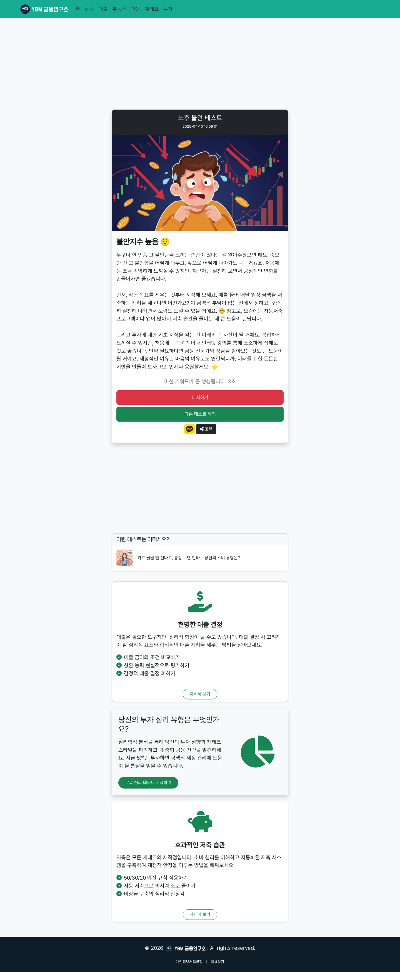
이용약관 (217, 962)
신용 (135, 9)
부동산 (119, 9)
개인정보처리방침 (189, 962)
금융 (89, 9)
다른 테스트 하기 (200, 414)
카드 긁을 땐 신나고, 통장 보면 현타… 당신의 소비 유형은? (189, 557)
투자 (168, 9)
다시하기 (200, 397)
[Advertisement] (200, 65)
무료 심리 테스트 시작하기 (148, 782)
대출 (103, 9)
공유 (206, 429)
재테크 (152, 9)
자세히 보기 (200, 694)
